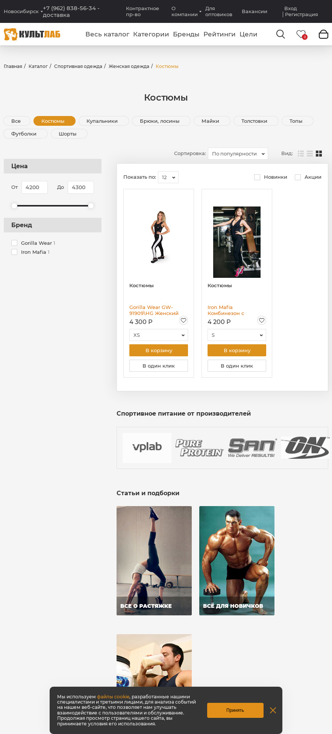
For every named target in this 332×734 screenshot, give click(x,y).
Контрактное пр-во (142, 11)
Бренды (186, 34)
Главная (13, 66)
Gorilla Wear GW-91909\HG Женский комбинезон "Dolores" (157, 310)
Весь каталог (107, 34)
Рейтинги (219, 34)
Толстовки (255, 121)
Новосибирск (21, 11)
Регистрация (301, 14)
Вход (290, 8)
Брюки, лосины (160, 121)
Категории (151, 34)
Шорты (68, 134)
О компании (184, 11)
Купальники (102, 121)
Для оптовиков (218, 11)
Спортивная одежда (78, 66)
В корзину (159, 350)
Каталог (38, 66)
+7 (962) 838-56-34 (71, 11)
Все (16, 121)
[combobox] (238, 154)
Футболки (24, 134)
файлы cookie (113, 696)
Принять (235, 710)
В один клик (159, 366)
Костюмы (53, 121)
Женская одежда (129, 66)
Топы (297, 121)
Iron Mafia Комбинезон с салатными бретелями (236, 310)
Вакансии (254, 11)
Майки (211, 121)
